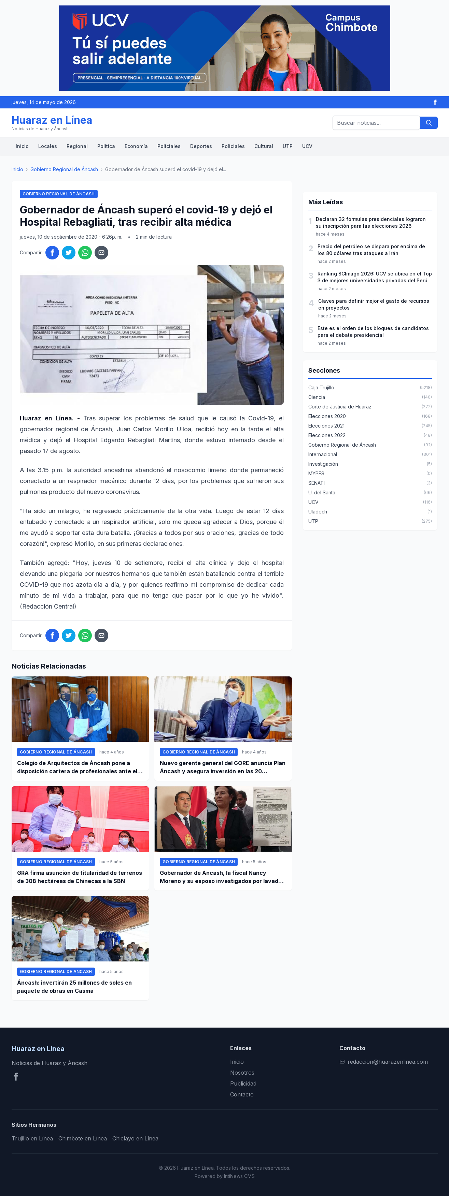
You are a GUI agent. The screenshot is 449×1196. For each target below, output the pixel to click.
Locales (47, 146)
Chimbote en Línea (82, 1138)
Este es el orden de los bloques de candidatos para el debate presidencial (373, 331)
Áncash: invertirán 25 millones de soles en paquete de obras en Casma (74, 986)
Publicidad (243, 1083)
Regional (77, 146)
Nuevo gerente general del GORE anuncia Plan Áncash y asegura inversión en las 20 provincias (222, 767)
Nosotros (242, 1072)
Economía (136, 146)
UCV (307, 146)
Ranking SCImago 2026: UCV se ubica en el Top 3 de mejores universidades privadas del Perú (375, 277)
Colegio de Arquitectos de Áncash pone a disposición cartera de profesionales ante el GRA (77, 767)
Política (106, 146)
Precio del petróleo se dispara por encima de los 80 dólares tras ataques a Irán (371, 249)
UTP (288, 146)
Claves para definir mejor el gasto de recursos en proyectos (373, 304)
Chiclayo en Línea (135, 1138)
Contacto (242, 1094)
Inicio (22, 146)
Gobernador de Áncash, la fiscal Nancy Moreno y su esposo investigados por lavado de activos (221, 877)
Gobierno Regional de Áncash (64, 169)
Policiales (169, 146)
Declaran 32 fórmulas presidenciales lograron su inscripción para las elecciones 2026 (371, 222)
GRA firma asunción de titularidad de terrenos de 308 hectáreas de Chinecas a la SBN (79, 876)
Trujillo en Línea (32, 1138)
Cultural (263, 146)
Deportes (201, 146)
